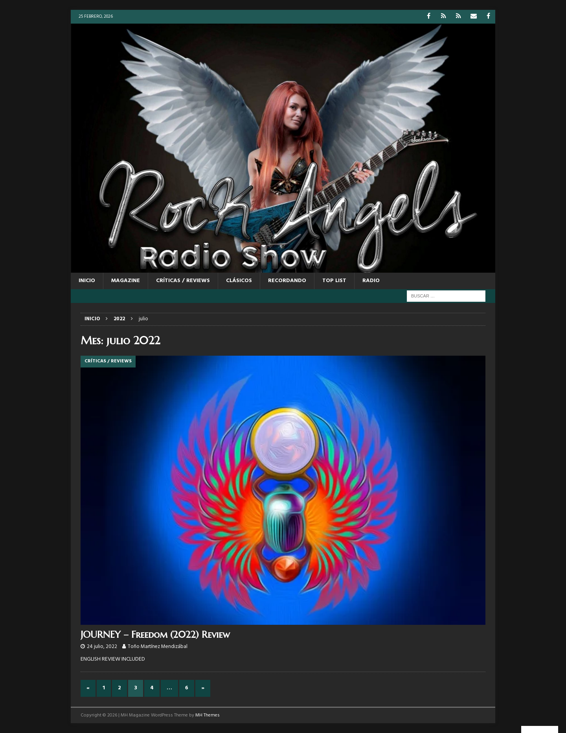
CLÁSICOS (239, 280)
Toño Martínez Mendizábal (157, 647)
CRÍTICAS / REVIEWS (183, 280)
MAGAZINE (125, 280)
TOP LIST (334, 280)
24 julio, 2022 (102, 647)
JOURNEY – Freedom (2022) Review (155, 635)
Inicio (87, 280)
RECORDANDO (287, 280)
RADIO (371, 280)
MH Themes (207, 715)
